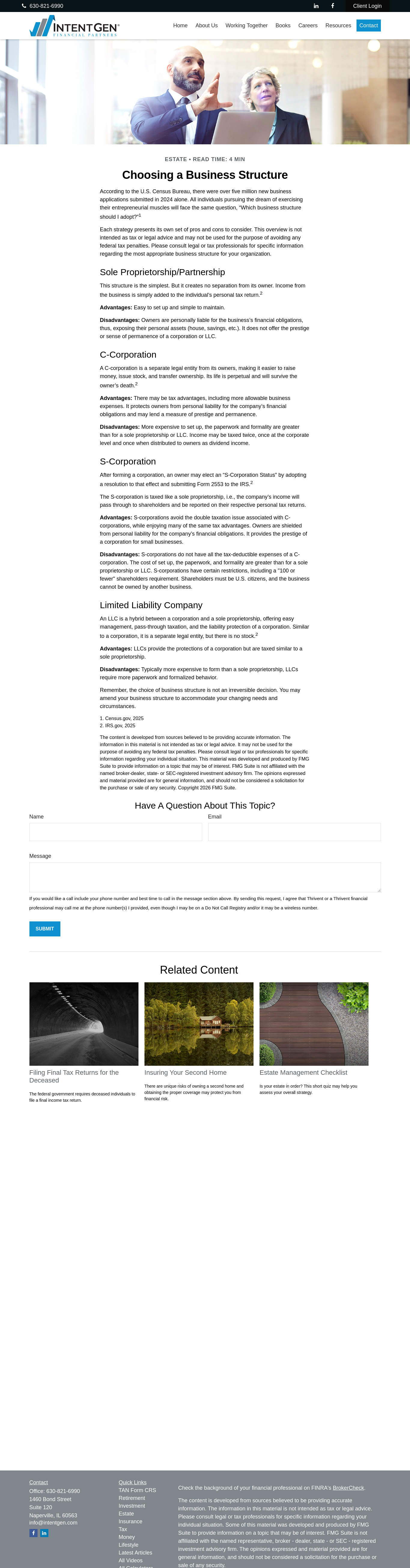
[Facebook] (332, 6)
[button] (180, 25)
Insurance (130, 1521)
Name (36, 817)
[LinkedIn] (316, 6)
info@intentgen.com (53, 1523)
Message (40, 856)
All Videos (131, 1560)
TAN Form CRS (137, 1490)
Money (127, 1537)
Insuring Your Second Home (185, 1072)
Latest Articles (135, 1553)
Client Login (367, 6)
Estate (126, 1514)
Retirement (132, 1498)
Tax (123, 1529)
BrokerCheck (348, 1488)
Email (215, 817)
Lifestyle (128, 1545)
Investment (132, 1506)
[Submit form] (44, 928)
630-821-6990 (41, 6)
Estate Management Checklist (303, 1072)
